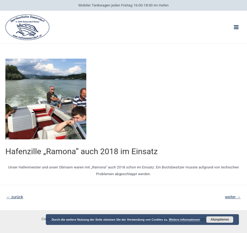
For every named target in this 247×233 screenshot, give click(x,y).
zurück (14, 197)
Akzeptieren (220, 219)
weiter (233, 197)
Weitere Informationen (184, 219)
